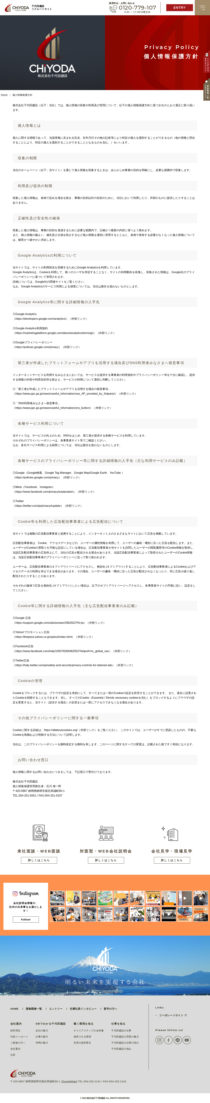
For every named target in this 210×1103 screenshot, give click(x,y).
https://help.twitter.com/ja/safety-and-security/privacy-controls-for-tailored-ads (63, 665)
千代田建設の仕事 (121, 1030)
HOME (14, 1008)
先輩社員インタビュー (83, 1008)
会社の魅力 (42, 1030)
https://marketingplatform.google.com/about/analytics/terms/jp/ (54, 333)
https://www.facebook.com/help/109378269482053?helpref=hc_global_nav (62, 651)
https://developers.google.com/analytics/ (40, 318)
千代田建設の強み (121, 1048)
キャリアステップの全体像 (89, 1030)
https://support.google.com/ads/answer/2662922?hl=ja (49, 622)
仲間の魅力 (42, 1042)
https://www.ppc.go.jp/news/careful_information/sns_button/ (52, 407)
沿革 (12, 1054)
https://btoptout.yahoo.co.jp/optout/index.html (43, 636)
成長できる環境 (82, 1036)
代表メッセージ (19, 1036)
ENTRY (180, 7)
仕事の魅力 (42, 1036)
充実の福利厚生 (82, 1042)
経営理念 (15, 1030)
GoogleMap (69, 1081)
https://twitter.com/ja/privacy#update (38, 505)
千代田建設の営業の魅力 (125, 1036)
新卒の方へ (110, 1008)
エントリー (55, 1008)
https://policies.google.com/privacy (37, 347)
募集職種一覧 (34, 1008)
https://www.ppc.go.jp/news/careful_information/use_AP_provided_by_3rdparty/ (65, 393)
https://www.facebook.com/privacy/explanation (44, 491)
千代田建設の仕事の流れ (125, 1042)
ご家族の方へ (18, 1042)
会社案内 (15, 1048)
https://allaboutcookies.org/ (61, 730)
